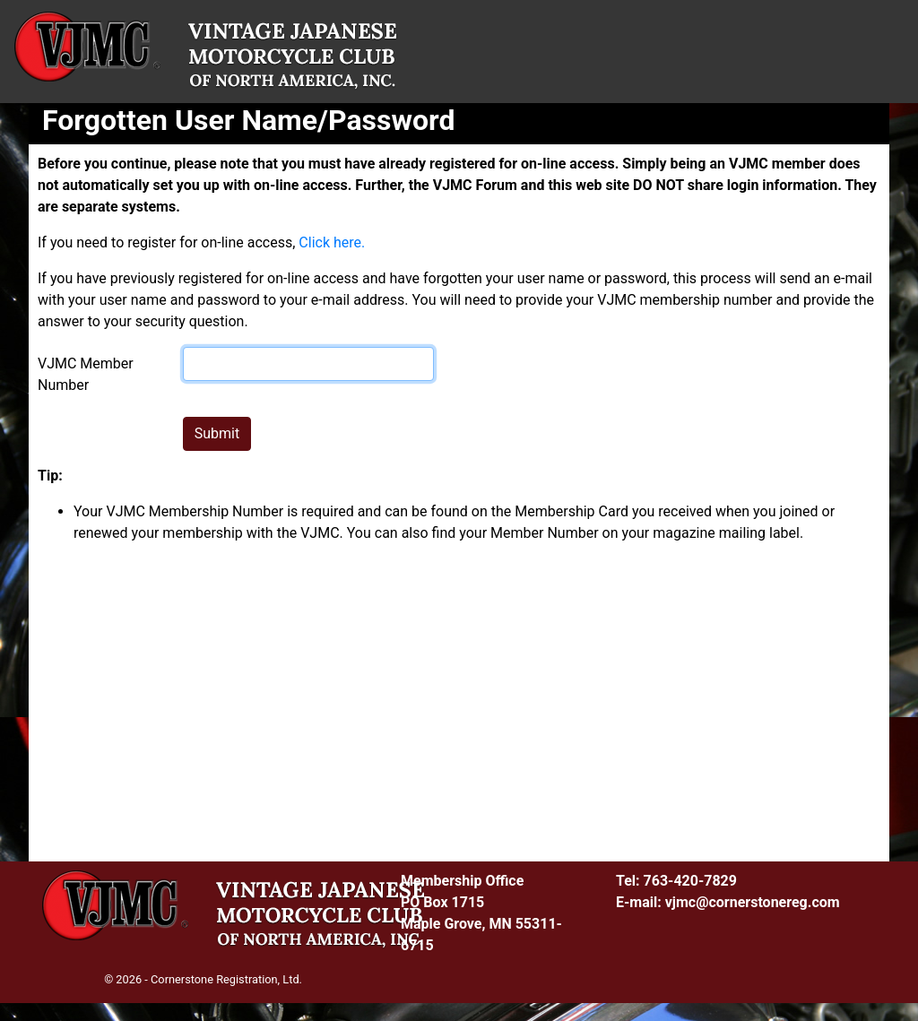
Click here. (332, 242)
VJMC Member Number (86, 374)
